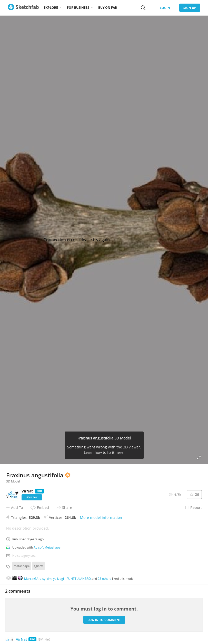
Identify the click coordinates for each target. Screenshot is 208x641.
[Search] (143, 8)
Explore (51, 7)
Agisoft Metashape (47, 547)
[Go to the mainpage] (23, 8)
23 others (104, 578)
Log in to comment (104, 620)
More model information (101, 517)
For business (78, 7)
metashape (22, 566)
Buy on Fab (107, 7)
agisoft (38, 566)
